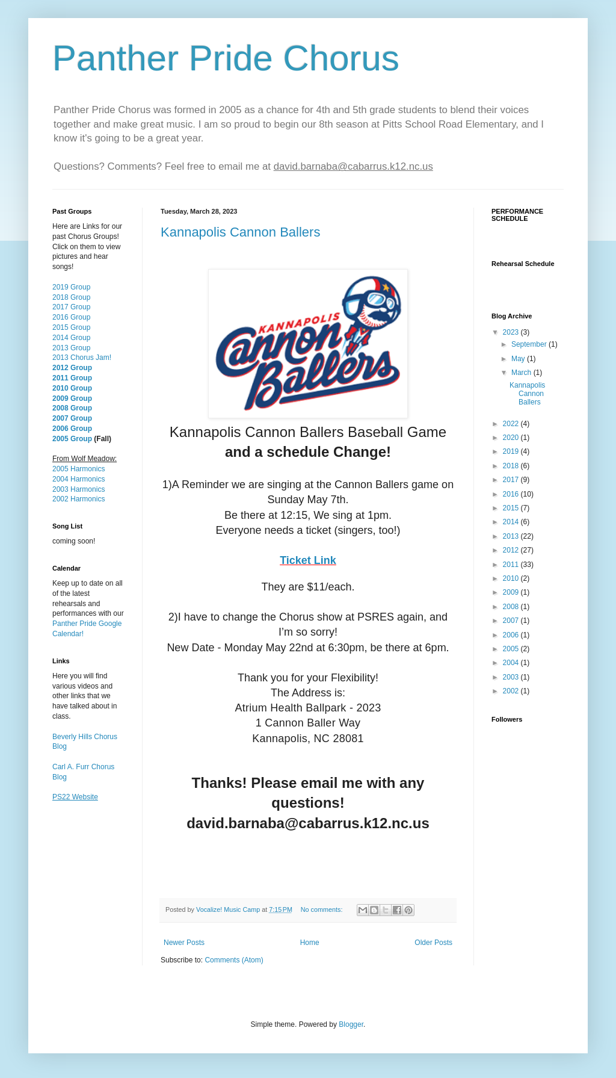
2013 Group (71, 348)
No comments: (323, 909)
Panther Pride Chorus (225, 58)
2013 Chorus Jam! (81, 357)
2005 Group (72, 439)
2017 (512, 479)
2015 (512, 508)
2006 (512, 635)
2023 (512, 332)
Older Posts (433, 942)
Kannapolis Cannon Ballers (240, 232)
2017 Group (71, 307)
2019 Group (71, 287)
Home (309, 942)
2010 (512, 578)
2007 (512, 620)
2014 (512, 522)
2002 (512, 691)
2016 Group (71, 317)
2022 (512, 424)
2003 (512, 677)
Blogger (351, 1024)
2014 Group (71, 337)
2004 (512, 662)
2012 (512, 550)
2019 (512, 451)
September (530, 344)
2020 (512, 437)
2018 (512, 466)
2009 (512, 592)
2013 (512, 536)
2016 (512, 494)
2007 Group (72, 418)
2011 (512, 564)
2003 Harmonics (78, 489)
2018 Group (71, 297)
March (522, 372)
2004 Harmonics (78, 479)
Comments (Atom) (234, 960)
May (519, 359)
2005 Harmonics (78, 469)
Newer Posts (184, 942)
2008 (512, 607)
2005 (512, 649)
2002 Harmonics (78, 499)
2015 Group (71, 327)
